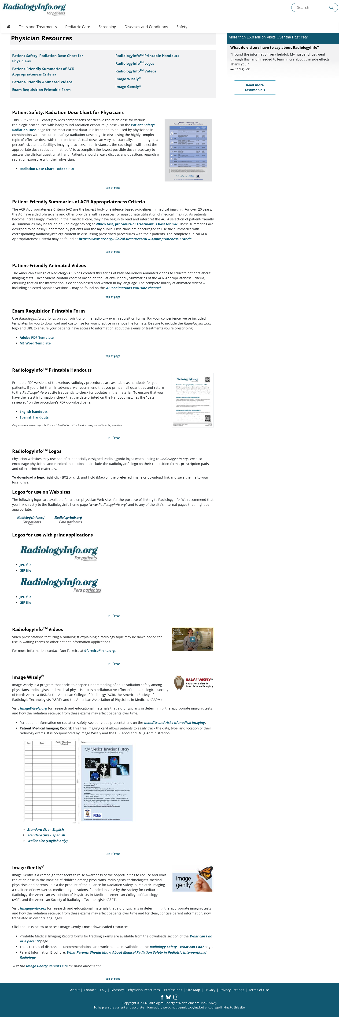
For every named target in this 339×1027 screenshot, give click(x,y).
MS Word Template (35, 343)
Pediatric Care (77, 26)
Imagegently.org (33, 908)
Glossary (117, 990)
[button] (162, 997)
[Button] (7, 26)
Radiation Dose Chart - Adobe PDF (47, 168)
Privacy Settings (232, 990)
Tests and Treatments (38, 26)
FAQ (103, 990)
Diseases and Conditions (146, 26)
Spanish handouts (34, 417)
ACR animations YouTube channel (133, 288)
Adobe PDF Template (37, 337)
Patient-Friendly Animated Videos (42, 81)
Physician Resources (144, 990)
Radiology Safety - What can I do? (177, 946)
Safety (182, 26)
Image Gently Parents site (46, 966)
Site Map (193, 990)
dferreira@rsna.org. (100, 650)
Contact (90, 990)
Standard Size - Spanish (46, 835)
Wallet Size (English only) (47, 840)
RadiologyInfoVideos (135, 71)
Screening (107, 26)
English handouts (34, 411)
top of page (113, 187)
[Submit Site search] (331, 7)
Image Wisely (128, 78)
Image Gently (128, 86)
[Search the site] (314, 7)
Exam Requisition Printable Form (41, 89)
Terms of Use (258, 990)
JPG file (25, 565)
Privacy (209, 990)
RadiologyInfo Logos (134, 63)
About (75, 990)
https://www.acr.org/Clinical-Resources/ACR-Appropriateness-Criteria (135, 239)
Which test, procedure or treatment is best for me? (137, 224)
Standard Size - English (45, 829)
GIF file (25, 570)
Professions (173, 990)
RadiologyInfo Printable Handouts (147, 55)
